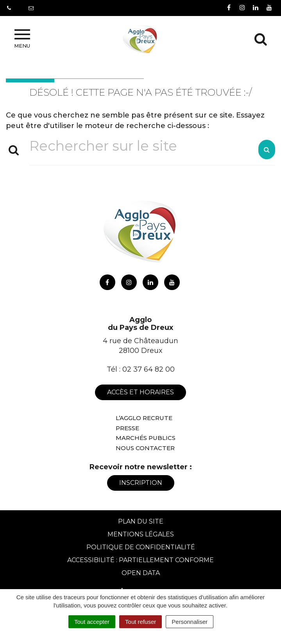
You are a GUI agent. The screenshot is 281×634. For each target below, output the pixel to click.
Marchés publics (145, 438)
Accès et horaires (140, 392)
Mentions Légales (140, 534)
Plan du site (140, 521)
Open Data (141, 573)
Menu (22, 39)
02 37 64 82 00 (148, 369)
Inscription (140, 482)
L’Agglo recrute (144, 418)
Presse (127, 428)
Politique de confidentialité (140, 547)
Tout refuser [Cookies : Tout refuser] (140, 621)
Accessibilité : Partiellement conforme (140, 560)
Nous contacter (145, 448)
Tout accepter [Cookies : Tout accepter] (91, 621)
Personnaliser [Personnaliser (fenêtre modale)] (190, 621)
